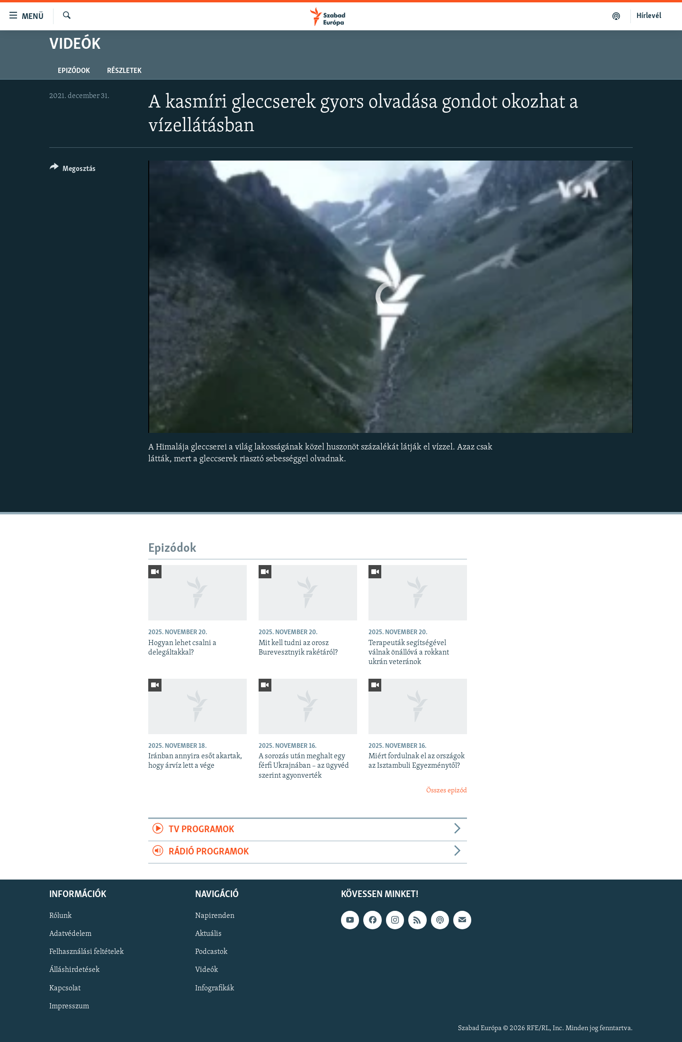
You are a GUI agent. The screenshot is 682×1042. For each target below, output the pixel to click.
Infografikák (214, 988)
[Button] (73, 170)
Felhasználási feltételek (86, 952)
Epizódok (74, 71)
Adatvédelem (70, 934)
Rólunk (60, 916)
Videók (206, 970)
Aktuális (208, 934)
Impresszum (69, 1006)
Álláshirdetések (74, 970)
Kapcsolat (65, 988)
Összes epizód (446, 790)
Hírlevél (649, 16)
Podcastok (211, 952)
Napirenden (214, 916)
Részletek (124, 71)
